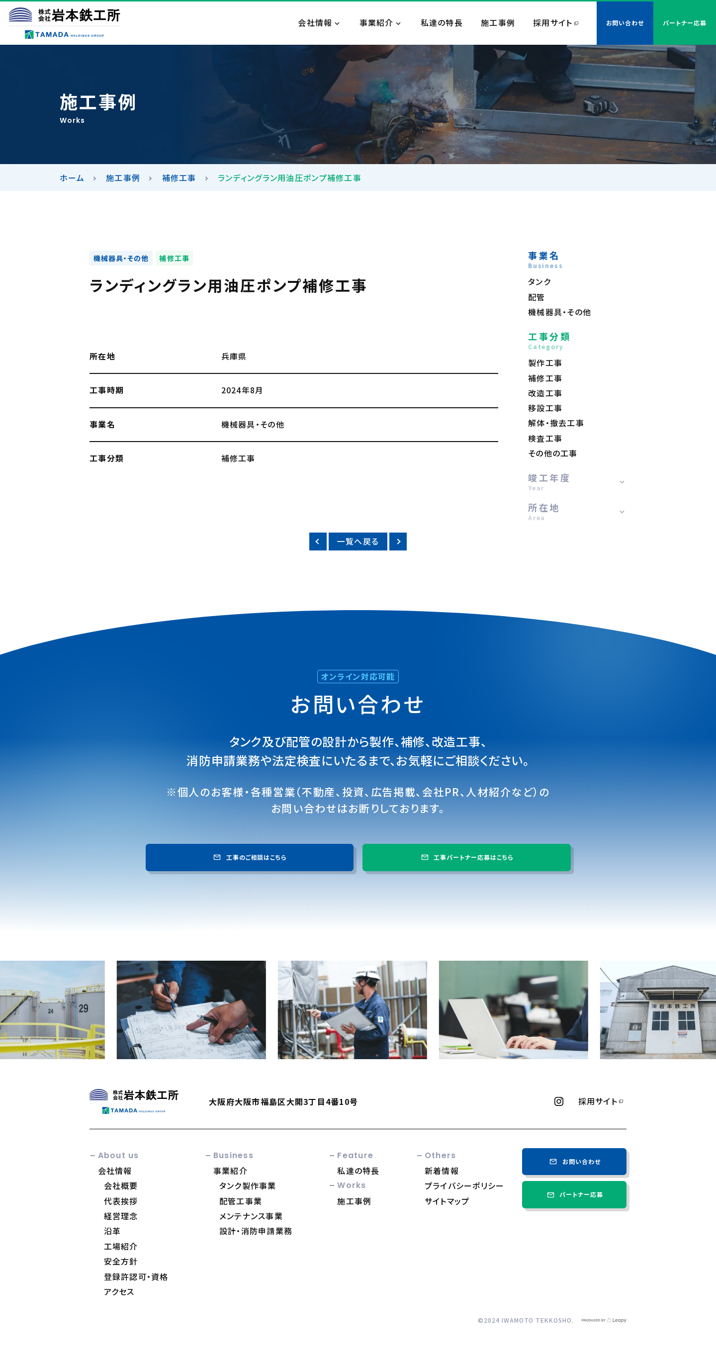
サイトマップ (447, 1201)
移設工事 (545, 408)
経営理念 (121, 1216)
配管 (536, 297)
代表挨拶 (121, 1201)
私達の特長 (442, 22)
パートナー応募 (574, 1194)
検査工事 (545, 438)
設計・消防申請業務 (256, 1231)
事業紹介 (376, 22)
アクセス (119, 1291)
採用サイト (552, 22)
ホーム (72, 177)
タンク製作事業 (247, 1185)
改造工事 (545, 393)
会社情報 (315, 22)
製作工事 (545, 362)
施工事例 (498, 22)
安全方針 (121, 1261)
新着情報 (442, 1171)
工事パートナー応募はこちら (467, 857)
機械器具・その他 (121, 258)
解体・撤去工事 (556, 423)
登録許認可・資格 (136, 1276)
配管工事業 (240, 1201)
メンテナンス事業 (251, 1216)
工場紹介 (121, 1246)
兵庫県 (234, 356)
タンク (539, 281)
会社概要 (121, 1185)
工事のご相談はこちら (249, 857)
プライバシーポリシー (465, 1185)
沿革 (112, 1231)
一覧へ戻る (358, 541)
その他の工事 (553, 453)
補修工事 (179, 177)
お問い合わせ (574, 1161)
